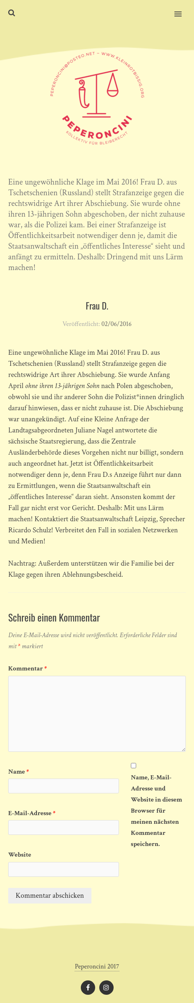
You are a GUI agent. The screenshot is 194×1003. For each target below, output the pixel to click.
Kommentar (27, 668)
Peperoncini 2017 (97, 966)
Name (18, 771)
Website (19, 854)
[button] (182, 8)
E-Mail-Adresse (31, 813)
